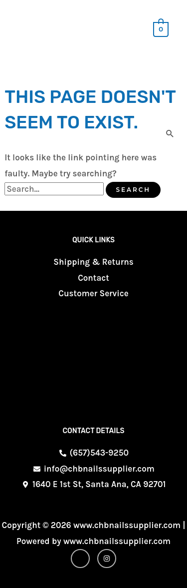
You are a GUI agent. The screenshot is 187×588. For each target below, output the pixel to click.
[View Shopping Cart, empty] (161, 28)
